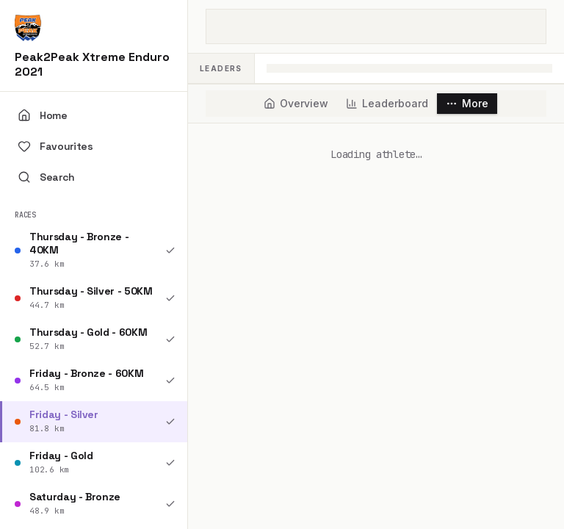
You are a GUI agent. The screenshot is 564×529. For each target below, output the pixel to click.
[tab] (296, 103)
